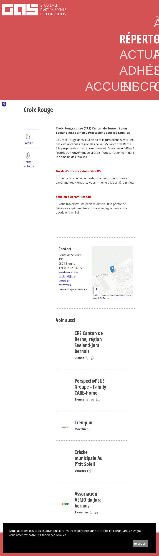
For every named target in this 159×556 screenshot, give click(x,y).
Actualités (131, 54)
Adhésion (131, 70)
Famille (28, 138)
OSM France (103, 298)
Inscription (131, 86)
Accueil (96, 86)
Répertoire (131, 39)
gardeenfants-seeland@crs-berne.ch (68, 276)
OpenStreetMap (117, 295)
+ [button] (96, 289)
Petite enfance (29, 159)
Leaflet (95, 295)
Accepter (140, 543)
